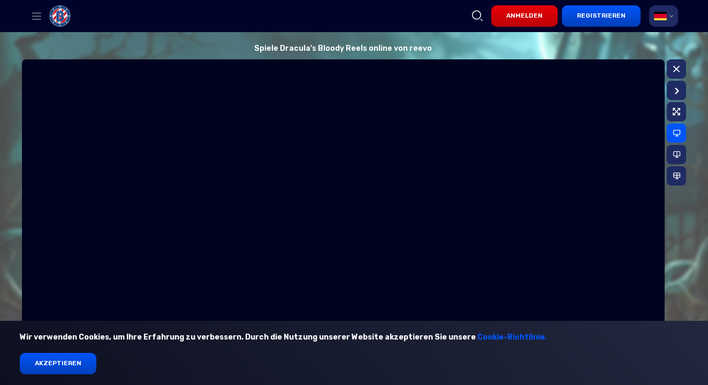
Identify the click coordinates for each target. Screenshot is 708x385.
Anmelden (524, 15)
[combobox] (663, 16)
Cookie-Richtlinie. (512, 337)
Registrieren (601, 15)
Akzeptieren (58, 363)
